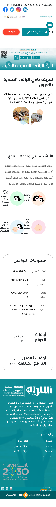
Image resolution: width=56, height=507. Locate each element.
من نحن (49, 446)
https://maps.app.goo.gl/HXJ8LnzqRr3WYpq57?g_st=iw (22, 310)
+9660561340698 (19, 295)
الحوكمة (49, 451)
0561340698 (20, 271)
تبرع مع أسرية (11, 32)
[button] (51, 32)
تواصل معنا (47, 457)
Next (47, 64)
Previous (9, 64)
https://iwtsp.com (20, 282)
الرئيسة (49, 441)
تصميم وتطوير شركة (28, 495)
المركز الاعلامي (21, 446)
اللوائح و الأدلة (21, 451)
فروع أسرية (23, 441)
